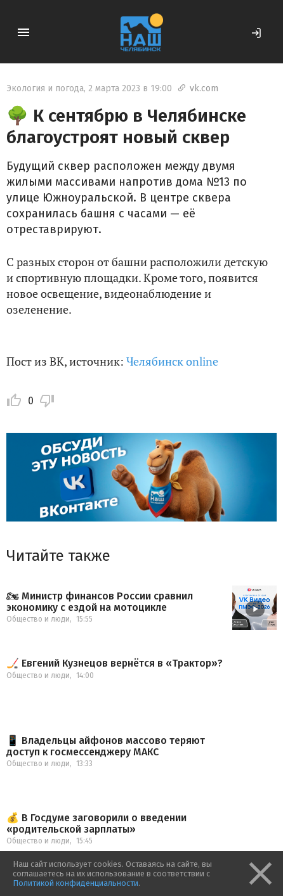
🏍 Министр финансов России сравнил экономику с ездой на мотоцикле (99, 602)
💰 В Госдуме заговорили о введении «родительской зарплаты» (96, 823)
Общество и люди (38, 619)
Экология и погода (45, 88)
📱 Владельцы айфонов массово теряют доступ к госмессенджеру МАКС (105, 746)
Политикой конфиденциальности (75, 883)
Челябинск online (172, 361)
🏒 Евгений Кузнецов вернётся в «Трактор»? (114, 663)
